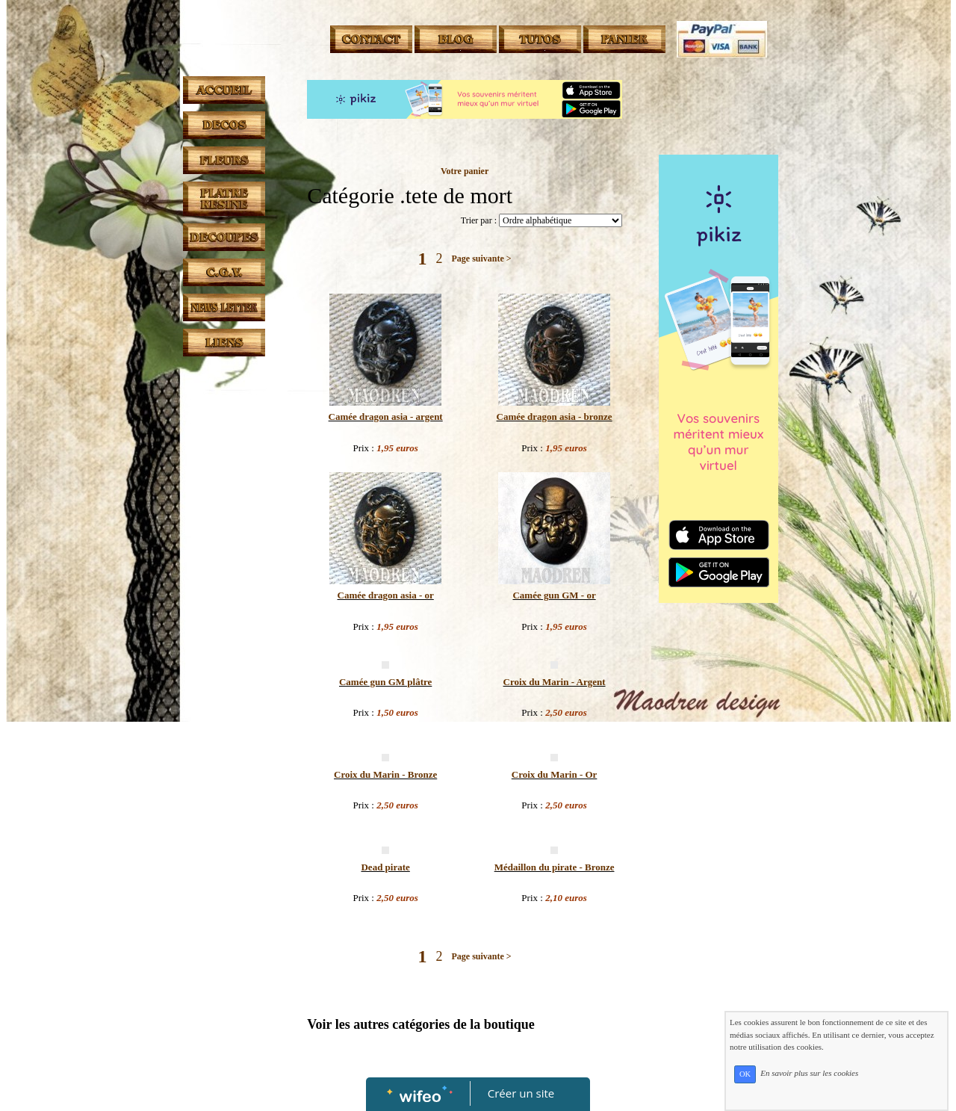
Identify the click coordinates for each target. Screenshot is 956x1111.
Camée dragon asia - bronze (554, 416)
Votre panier (464, 171)
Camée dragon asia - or (386, 595)
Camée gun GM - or (553, 595)
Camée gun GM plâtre (385, 681)
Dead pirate (385, 867)
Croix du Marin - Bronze (385, 774)
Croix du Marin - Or (555, 774)
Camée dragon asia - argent (386, 416)
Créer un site (521, 1093)
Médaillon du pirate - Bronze (554, 867)
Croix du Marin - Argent (554, 681)
